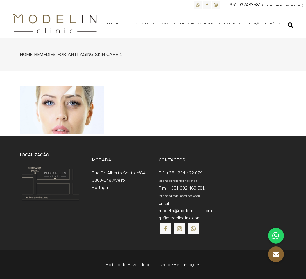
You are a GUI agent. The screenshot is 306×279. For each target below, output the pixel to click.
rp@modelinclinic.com (180, 217)
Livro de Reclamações (178, 264)
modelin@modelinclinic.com (185, 210)
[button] (276, 254)
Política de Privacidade (128, 264)
